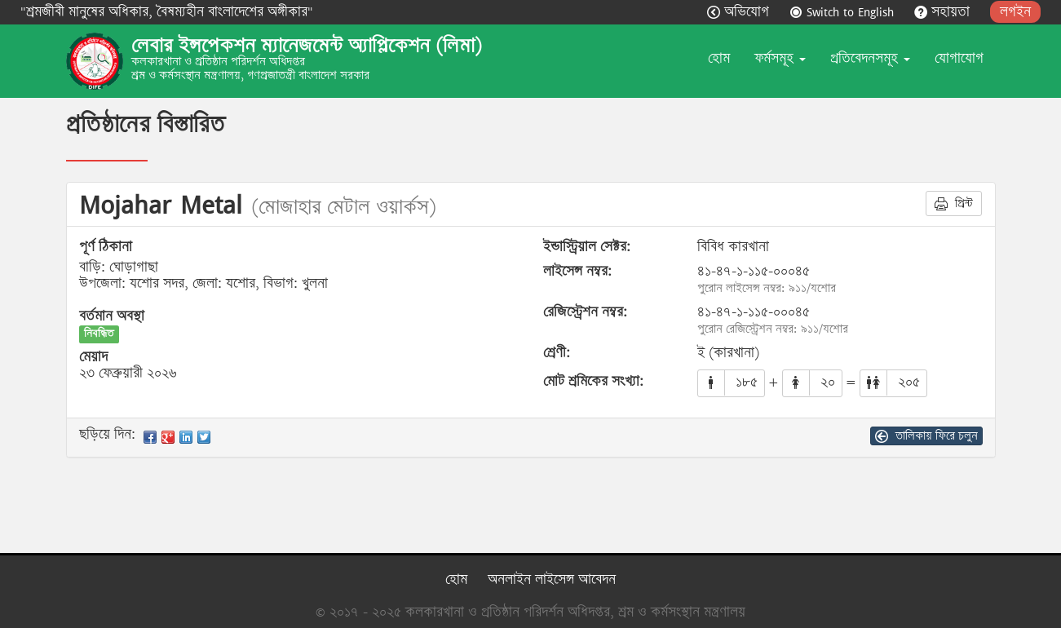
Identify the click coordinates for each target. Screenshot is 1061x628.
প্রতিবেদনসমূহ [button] (870, 58)
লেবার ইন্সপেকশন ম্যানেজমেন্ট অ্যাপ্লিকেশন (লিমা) (306, 45)
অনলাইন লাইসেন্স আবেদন (552, 579)
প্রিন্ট (954, 203)
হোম (719, 58)
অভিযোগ (740, 11)
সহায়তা (944, 11)
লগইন (1015, 11)
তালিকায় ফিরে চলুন (926, 435)
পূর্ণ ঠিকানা (105, 247)
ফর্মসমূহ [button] (780, 58)
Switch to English (843, 11)
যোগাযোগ (959, 58)
